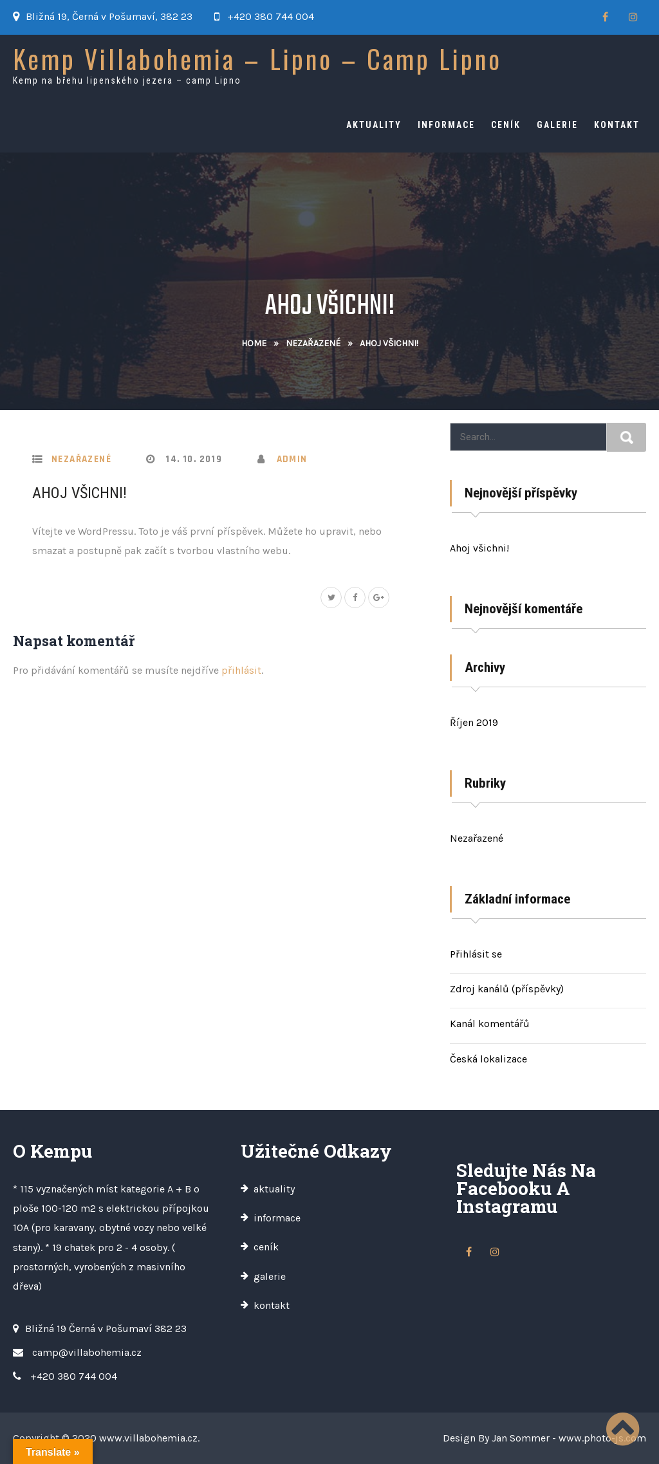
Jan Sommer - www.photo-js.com (569, 1438)
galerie (557, 125)
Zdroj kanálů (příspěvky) (507, 989)
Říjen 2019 (474, 722)
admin (292, 459)
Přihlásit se (476, 954)
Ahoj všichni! (79, 493)
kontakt (617, 125)
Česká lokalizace (488, 1059)
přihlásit (241, 670)
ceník (506, 125)
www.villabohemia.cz (148, 1438)
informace (446, 125)
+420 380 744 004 (270, 16)
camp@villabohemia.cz (87, 1352)
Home (253, 343)
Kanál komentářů (490, 1023)
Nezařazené (313, 343)
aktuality (374, 125)
